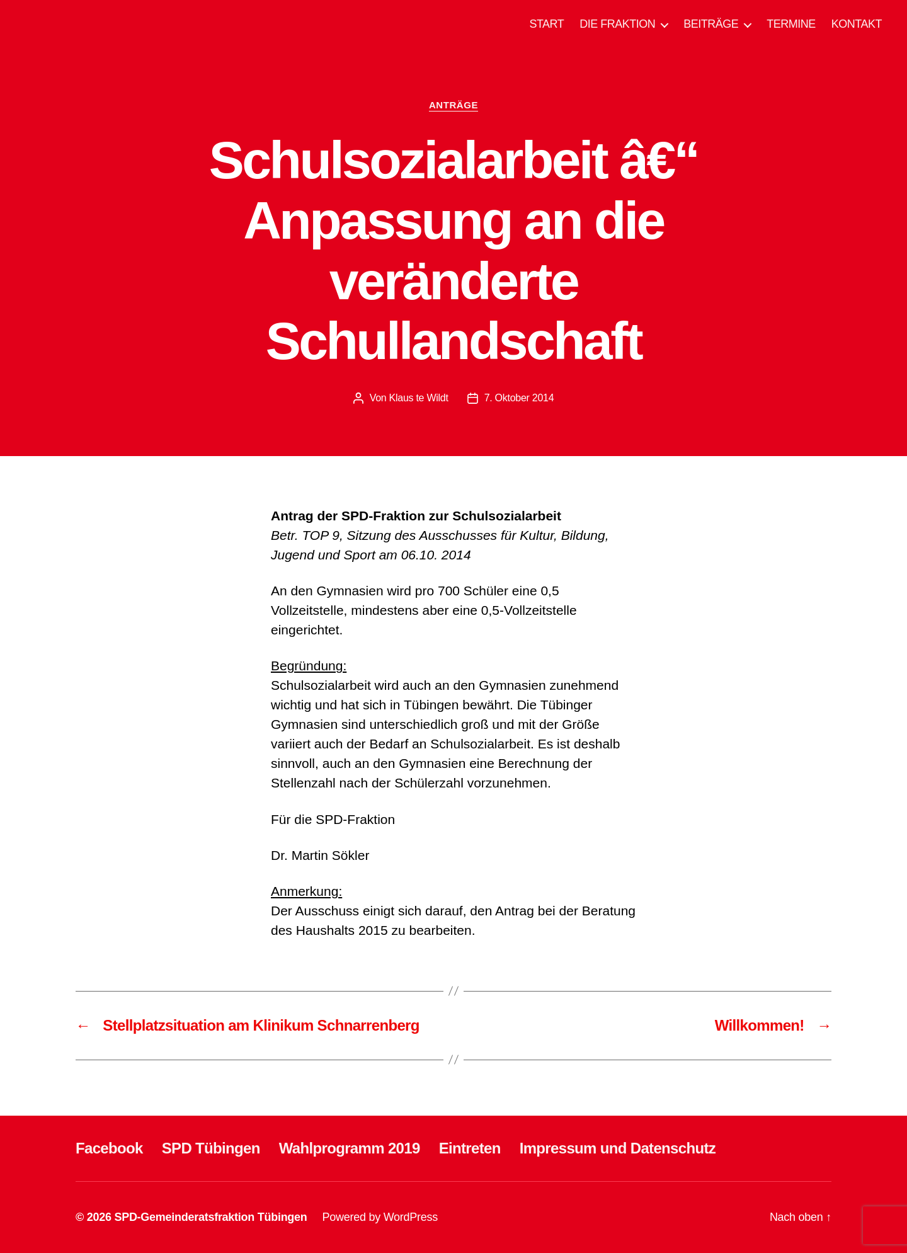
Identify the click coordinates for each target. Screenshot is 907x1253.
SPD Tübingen (211, 1148)
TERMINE (791, 24)
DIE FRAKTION (617, 24)
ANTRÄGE (453, 105)
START (546, 24)
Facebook (109, 1148)
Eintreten (470, 1148)
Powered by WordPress (380, 1217)
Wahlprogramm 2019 (349, 1148)
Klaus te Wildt (418, 397)
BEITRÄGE (710, 24)
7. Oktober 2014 (519, 397)
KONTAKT (856, 24)
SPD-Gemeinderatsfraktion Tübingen (210, 1217)
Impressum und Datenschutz (618, 1148)
